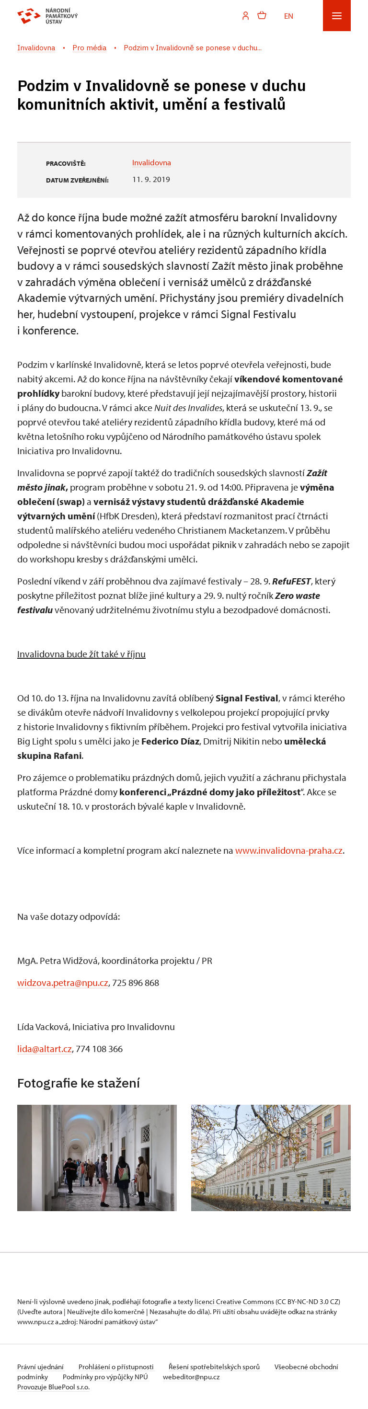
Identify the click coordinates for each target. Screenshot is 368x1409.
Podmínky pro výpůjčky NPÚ (138, 1376)
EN (288, 15)
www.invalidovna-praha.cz (289, 850)
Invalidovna (151, 162)
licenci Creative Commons (234, 1301)
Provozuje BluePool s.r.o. (53, 1386)
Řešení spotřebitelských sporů (218, 1366)
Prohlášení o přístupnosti (118, 1366)
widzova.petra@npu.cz (62, 982)
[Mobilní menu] (337, 15)
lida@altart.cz (44, 1048)
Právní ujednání (41, 1366)
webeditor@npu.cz (225, 1376)
